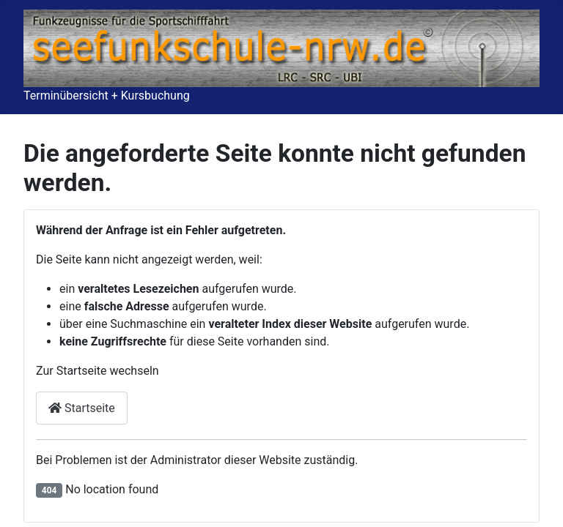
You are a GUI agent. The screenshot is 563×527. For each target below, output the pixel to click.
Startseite (81, 408)
